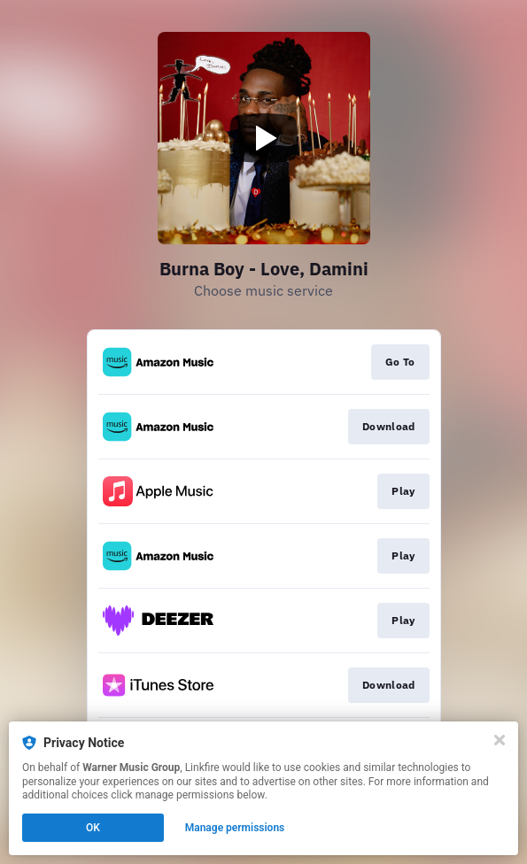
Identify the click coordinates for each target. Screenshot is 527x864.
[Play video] (264, 138)
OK (93, 828)
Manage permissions (235, 828)
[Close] (499, 740)
